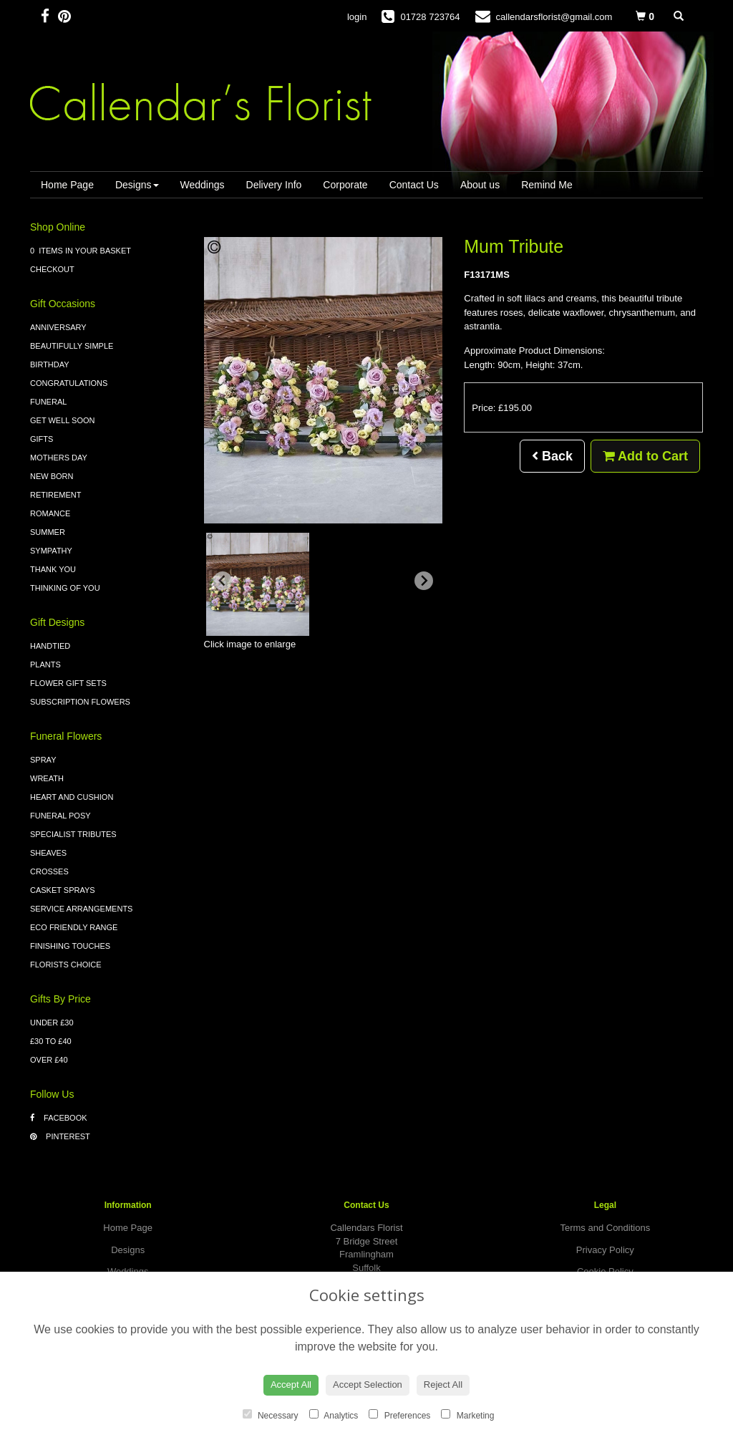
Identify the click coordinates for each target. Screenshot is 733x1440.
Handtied (50, 646)
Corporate (345, 184)
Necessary (270, 1415)
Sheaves (48, 853)
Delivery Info (274, 184)
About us (480, 184)
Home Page (67, 184)
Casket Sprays (62, 890)
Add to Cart (645, 456)
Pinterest (60, 1136)
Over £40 (49, 1059)
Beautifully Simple (71, 346)
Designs (137, 184)
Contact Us (414, 184)
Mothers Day (58, 457)
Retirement (56, 495)
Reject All (443, 1384)
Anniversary (58, 327)
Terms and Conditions (605, 1227)
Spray (43, 759)
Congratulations (68, 383)
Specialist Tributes (73, 834)
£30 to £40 (51, 1041)
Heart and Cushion (71, 797)
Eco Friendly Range (73, 927)
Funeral (48, 401)
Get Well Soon (62, 420)
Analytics (334, 1415)
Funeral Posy (60, 815)
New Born (52, 476)
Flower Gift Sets (68, 683)
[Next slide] (423, 580)
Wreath (47, 778)
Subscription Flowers (80, 701)
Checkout (52, 269)
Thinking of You (65, 588)
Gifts (41, 439)
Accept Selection (367, 1384)
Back (552, 456)
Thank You (53, 569)
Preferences (399, 1415)
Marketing (467, 1415)
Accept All (291, 1384)
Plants (45, 664)
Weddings (202, 184)
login (356, 16)
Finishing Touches (70, 946)
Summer (47, 532)
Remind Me (547, 184)
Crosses (49, 871)
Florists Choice (66, 964)
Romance (50, 513)
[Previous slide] (222, 580)
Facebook (58, 1117)
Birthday (49, 364)
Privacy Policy (605, 1250)
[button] (257, 584)
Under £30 (52, 1022)
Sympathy (51, 550)
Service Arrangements (81, 908)
